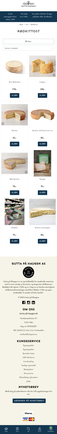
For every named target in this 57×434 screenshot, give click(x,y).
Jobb (28, 381)
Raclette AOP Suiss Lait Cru (42, 131)
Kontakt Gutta (28, 353)
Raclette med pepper (42, 228)
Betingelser (28, 369)
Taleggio (42, 179)
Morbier (15, 131)
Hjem (21, 24)
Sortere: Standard (11, 48)
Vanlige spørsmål (28, 365)
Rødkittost (33, 25)
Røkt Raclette (15, 179)
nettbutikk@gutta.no (28, 334)
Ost (26, 25)
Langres (42, 82)
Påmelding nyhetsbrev (28, 377)
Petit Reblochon (14, 82)
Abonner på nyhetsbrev (29, 401)
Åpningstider (28, 345)
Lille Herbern (28, 357)
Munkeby (14, 228)
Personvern (28, 373)
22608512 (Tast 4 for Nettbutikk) (30, 330)
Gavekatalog (28, 361)
